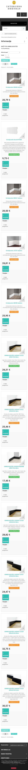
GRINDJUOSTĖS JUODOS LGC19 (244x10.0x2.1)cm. (13, 689)
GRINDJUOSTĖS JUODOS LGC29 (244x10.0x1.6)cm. (13, 632)
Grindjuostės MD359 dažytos (14, 303)
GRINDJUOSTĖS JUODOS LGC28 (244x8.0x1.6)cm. (13, 521)
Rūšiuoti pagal (4, 52)
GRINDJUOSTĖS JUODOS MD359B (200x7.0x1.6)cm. (14, 467)
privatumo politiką (14, 764)
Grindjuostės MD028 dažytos (14, 87)
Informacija (6, 41)
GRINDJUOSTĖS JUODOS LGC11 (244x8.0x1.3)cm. (13, 410)
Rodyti (2, 55)
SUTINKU (13, 768)
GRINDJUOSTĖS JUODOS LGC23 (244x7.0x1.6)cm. (13, 356)
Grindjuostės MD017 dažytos (14, 198)
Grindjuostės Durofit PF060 (14, 139)
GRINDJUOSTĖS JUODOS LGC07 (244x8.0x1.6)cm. (13, 575)
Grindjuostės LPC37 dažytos (14, 250)
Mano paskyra (6, 754)
